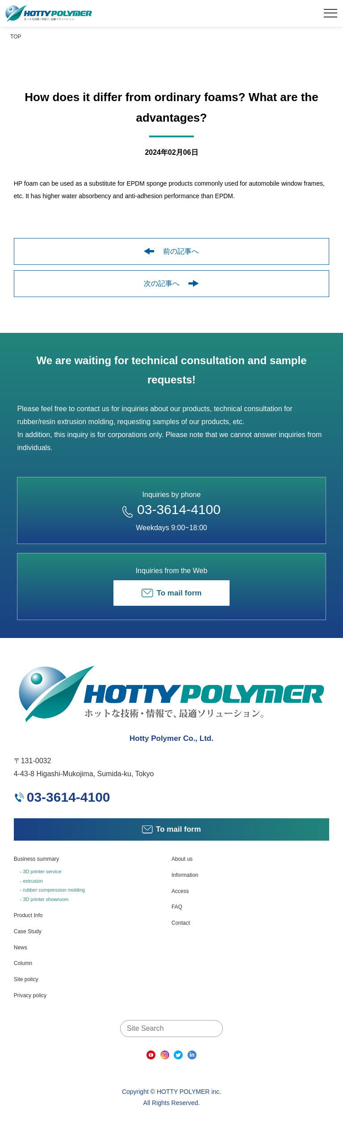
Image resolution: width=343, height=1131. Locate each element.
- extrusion (31, 881)
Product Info (28, 915)
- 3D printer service (41, 871)
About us (182, 859)
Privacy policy (30, 995)
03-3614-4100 (171, 509)
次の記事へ (171, 283)
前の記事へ (171, 251)
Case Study (28, 931)
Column (23, 963)
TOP (15, 37)
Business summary (36, 859)
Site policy (26, 979)
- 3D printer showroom (44, 899)
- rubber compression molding (52, 890)
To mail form (172, 593)
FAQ (177, 907)
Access (180, 891)
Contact (181, 923)
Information (185, 875)
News (20, 947)
